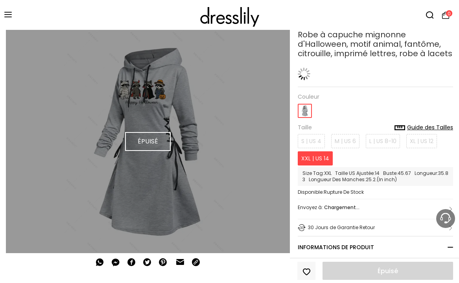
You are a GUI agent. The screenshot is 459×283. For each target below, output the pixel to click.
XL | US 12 (421, 141)
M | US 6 (345, 141)
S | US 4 (311, 141)
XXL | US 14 (315, 158)
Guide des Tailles (423, 127)
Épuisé (388, 271)
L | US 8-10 (382, 141)
